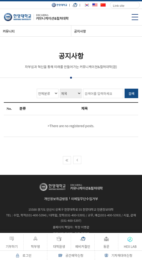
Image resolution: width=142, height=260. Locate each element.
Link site (118, 5)
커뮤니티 (9, 31)
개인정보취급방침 (56, 198)
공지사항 (80, 31)
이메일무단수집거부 (84, 198)
